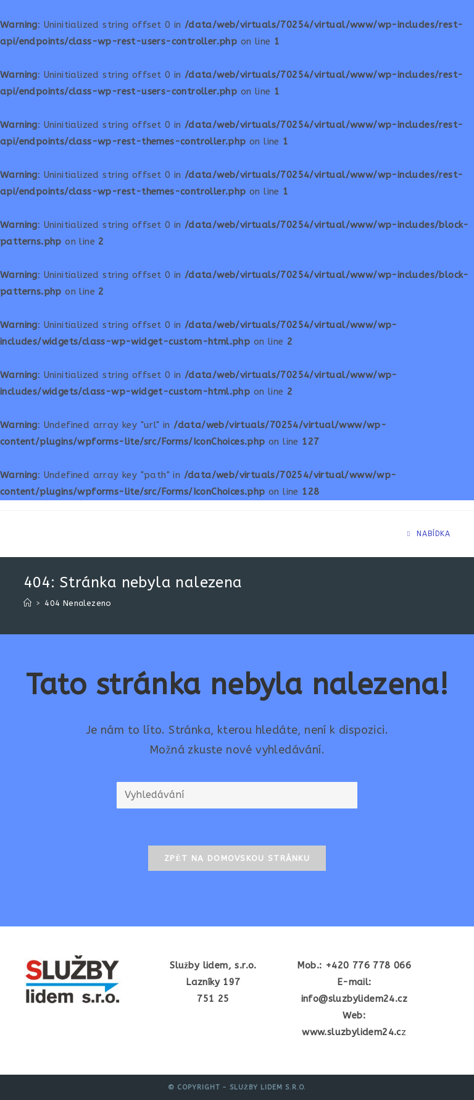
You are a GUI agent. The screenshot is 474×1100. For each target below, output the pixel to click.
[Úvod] (27, 603)
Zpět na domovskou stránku (237, 858)
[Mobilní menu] (429, 533)
